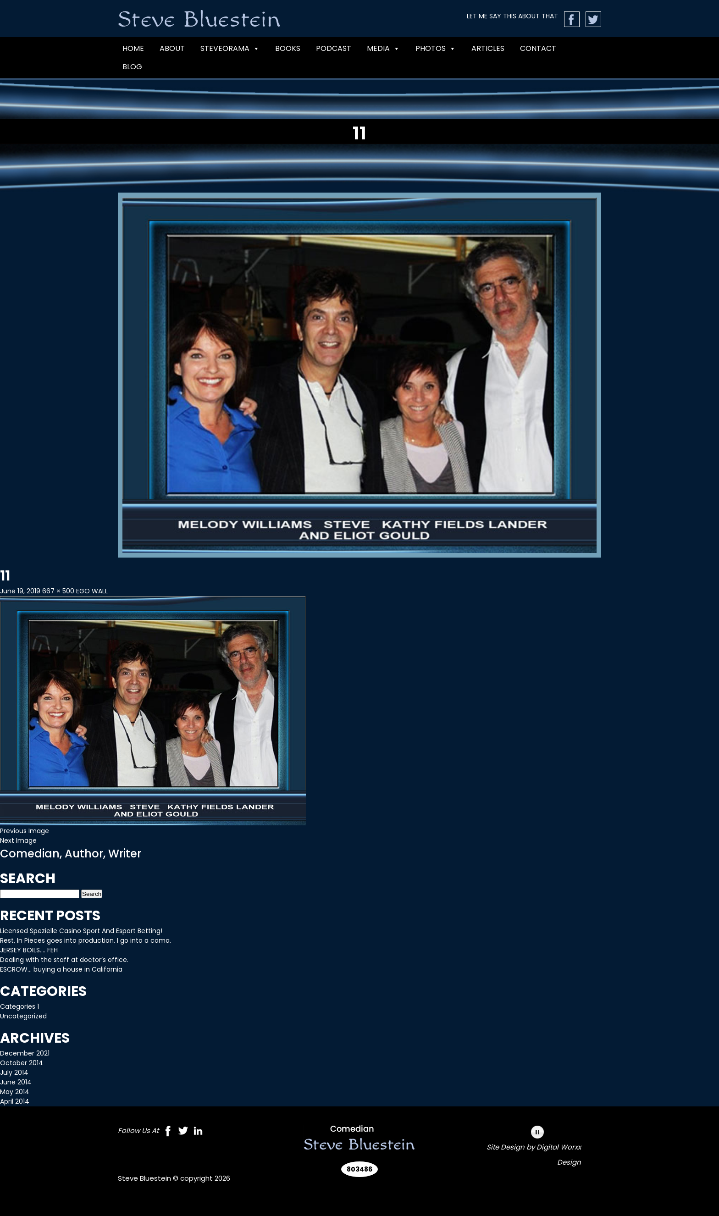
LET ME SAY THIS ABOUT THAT (512, 16)
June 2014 (16, 1082)
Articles (487, 48)
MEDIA (383, 48)
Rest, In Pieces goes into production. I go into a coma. (85, 940)
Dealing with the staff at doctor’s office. (64, 959)
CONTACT (538, 48)
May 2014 (14, 1091)
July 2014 (14, 1072)
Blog (132, 66)
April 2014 (14, 1101)
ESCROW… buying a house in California (61, 969)
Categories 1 (19, 1006)
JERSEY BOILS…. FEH (29, 950)
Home (133, 48)
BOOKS (287, 48)
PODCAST (333, 48)
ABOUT (172, 48)
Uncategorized (23, 1016)
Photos (435, 48)
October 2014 (21, 1062)
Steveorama (230, 48)
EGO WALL (92, 591)
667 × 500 (58, 591)
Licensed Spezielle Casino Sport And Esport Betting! (81, 930)
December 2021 (25, 1053)
